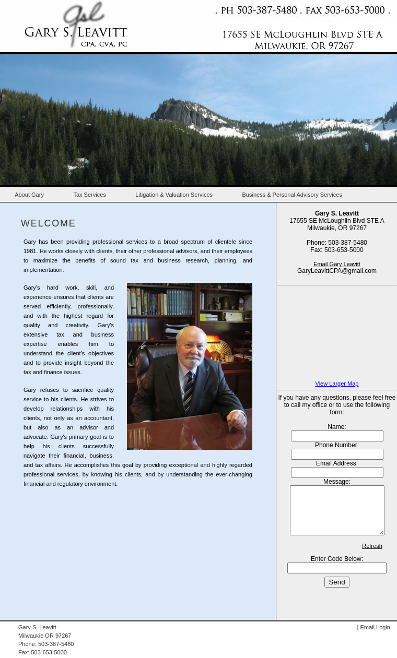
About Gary (29, 195)
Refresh (372, 555)
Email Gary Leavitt (336, 264)
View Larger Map (337, 383)
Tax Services (89, 195)
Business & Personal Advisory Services (292, 195)
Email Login (375, 627)
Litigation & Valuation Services (174, 195)
